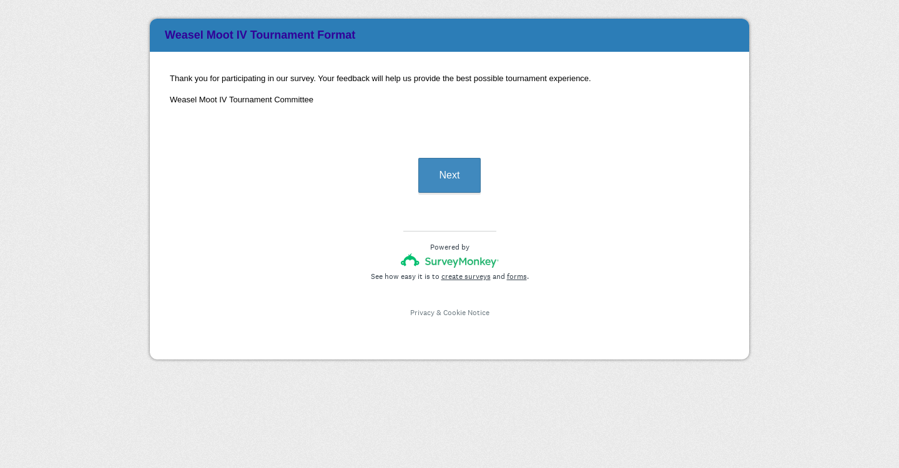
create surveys (466, 276)
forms (517, 276)
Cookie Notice (466, 313)
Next (450, 175)
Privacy (422, 313)
